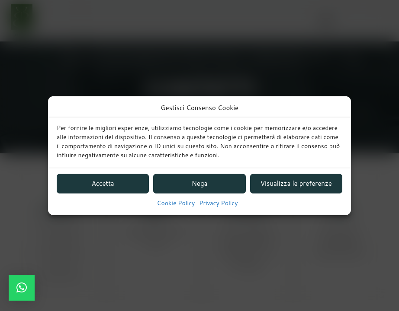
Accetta (103, 183)
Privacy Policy (218, 203)
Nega (200, 183)
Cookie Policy (176, 203)
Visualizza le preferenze (296, 183)
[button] (22, 288)
